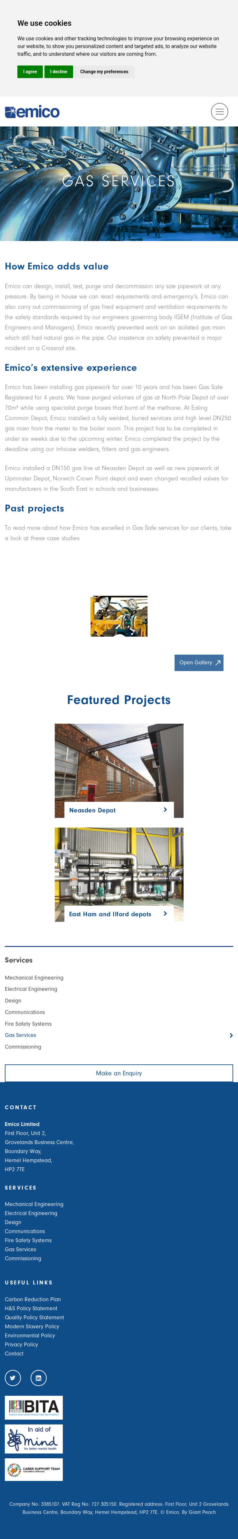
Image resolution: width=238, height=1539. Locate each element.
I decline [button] (58, 71)
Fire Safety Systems (28, 1024)
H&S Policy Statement (31, 1308)
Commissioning (23, 1046)
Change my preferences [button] (104, 71)
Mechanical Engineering (34, 977)
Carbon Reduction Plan (33, 1299)
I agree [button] (30, 71)
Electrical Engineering (31, 989)
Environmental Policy (30, 1335)
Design (13, 1000)
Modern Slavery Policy (32, 1326)
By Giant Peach (199, 1512)
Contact (14, 1353)
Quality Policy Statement (34, 1317)
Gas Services (20, 1035)
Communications (25, 1012)
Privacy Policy (21, 1344)
